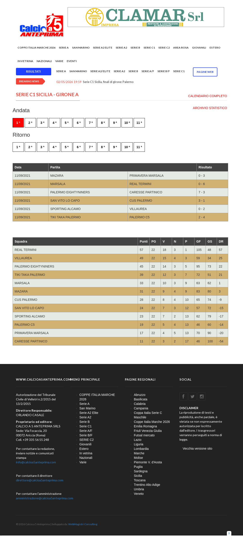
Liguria (138, 444)
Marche (139, 453)
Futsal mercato (144, 435)
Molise (138, 458)
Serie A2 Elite (102, 47)
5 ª (66, 123)
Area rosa (181, 47)
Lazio (137, 440)
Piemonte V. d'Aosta (148, 462)
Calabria (140, 404)
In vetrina (25, 61)
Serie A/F (147, 71)
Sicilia (138, 476)
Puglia (138, 467)
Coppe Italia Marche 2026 (152, 422)
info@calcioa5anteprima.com (36, 462)
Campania (141, 408)
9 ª (115, 123)
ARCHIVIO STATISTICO (210, 108)
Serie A (64, 47)
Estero (215, 47)
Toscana (140, 480)
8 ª (103, 123)
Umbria (139, 489)
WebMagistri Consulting (82, 524)
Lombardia (141, 449)
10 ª (127, 123)
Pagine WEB (205, 72)
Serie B (135, 47)
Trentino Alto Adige (147, 484)
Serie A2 (121, 47)
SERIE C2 (164, 47)
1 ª (18, 123)
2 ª (30, 123)
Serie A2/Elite (100, 71)
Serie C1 (149, 47)
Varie (59, 61)
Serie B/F (163, 71)
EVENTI (72, 61)
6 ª (79, 123)
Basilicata (140, 399)
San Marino (81, 47)
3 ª (42, 123)
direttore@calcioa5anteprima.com (39, 480)
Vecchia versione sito (197, 448)
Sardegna (141, 471)
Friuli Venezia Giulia (148, 431)
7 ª (91, 123)
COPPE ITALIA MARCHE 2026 (36, 47)
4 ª (54, 123)
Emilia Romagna (145, 426)
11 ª (139, 123)
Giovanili (199, 47)
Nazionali (44, 61)
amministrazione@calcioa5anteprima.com (44, 498)
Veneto (139, 493)
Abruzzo (139, 395)
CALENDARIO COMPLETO (207, 96)
